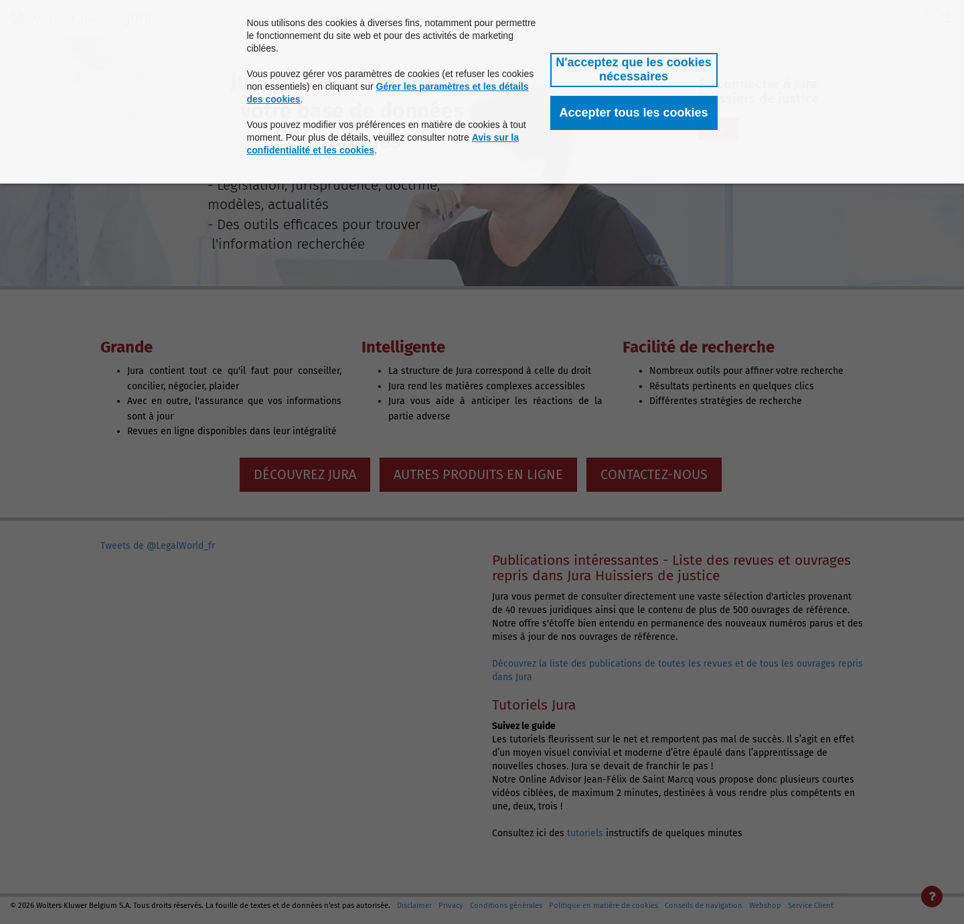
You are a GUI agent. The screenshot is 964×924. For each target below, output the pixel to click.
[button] (634, 70)
